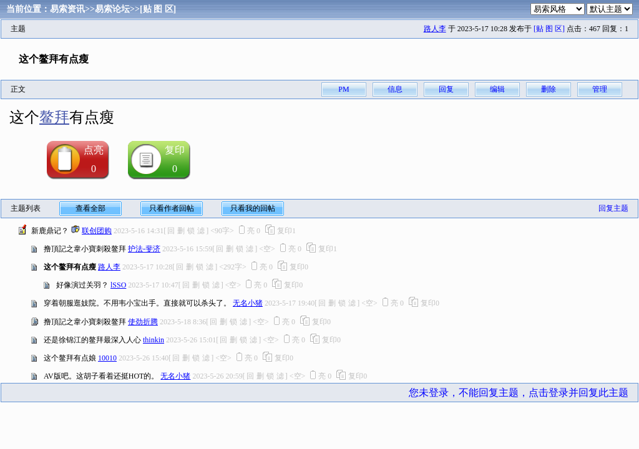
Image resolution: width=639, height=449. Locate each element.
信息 (395, 89)
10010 (107, 358)
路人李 (435, 28)
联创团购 (97, 230)
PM (343, 89)
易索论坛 (112, 9)
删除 (548, 89)
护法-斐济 (144, 248)
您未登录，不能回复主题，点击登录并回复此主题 (518, 392)
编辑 (497, 89)
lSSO (118, 285)
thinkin (153, 340)
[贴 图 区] (158, 9)
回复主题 (613, 208)
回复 (446, 89)
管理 (599, 89)
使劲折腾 (143, 321)
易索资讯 (67, 9)
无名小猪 (248, 303)
